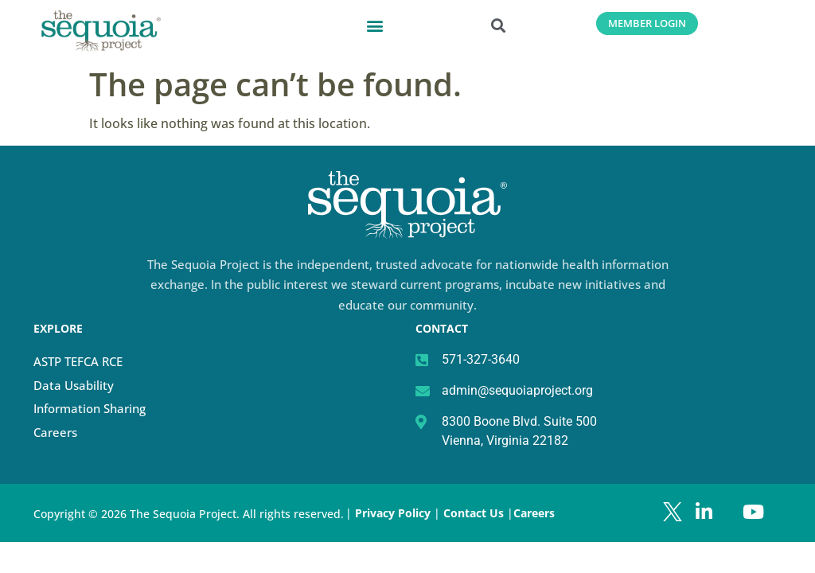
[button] (375, 25)
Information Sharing (89, 408)
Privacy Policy (393, 512)
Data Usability (73, 385)
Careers (55, 432)
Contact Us (475, 512)
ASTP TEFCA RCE (78, 361)
